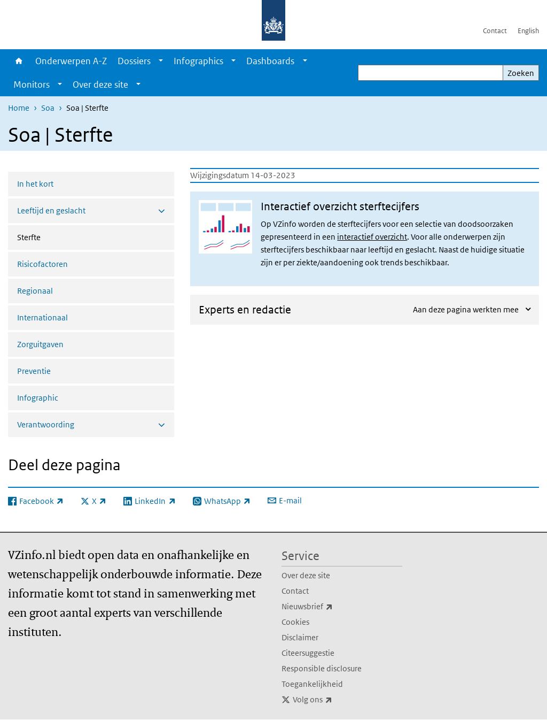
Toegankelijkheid (312, 684)
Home (19, 61)
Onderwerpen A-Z (71, 61)
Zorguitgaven (40, 344)
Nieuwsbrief (331, 606)
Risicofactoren (42, 264)
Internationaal (42, 317)
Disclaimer (300, 637)
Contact (495, 30)
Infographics (198, 61)
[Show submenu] (160, 61)
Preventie (34, 371)
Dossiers (134, 61)
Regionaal (35, 291)
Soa (47, 108)
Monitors (31, 84)
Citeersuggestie (308, 653)
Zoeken (520, 73)
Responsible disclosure (322, 668)
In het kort (35, 184)
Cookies (295, 622)
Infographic (37, 398)
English (528, 30)
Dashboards (270, 61)
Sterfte (57, 236)
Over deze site (100, 84)
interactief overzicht (372, 237)
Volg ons (336, 699)
